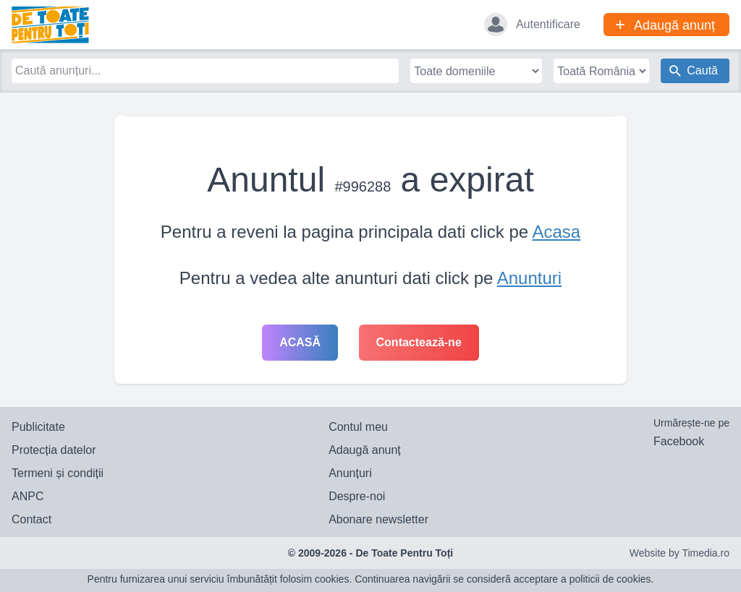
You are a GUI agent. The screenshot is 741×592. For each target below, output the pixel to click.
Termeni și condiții (57, 473)
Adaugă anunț (365, 450)
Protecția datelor (54, 450)
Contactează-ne (419, 342)
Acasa (556, 231)
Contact (31, 519)
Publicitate (38, 427)
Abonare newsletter (378, 519)
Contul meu (358, 427)
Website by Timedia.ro (679, 553)
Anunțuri (350, 473)
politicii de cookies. (611, 579)
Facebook (678, 441)
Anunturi (529, 278)
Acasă (300, 342)
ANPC (27, 496)
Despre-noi (357, 496)
